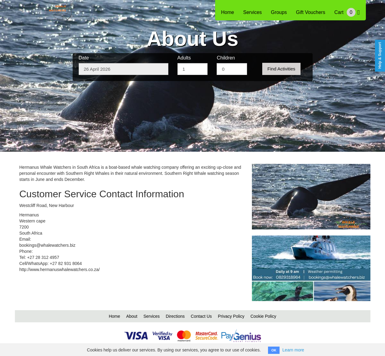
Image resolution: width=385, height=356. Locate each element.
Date (84, 57)
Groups (279, 12)
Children (226, 57)
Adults (184, 57)
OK (274, 350)
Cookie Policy (263, 316)
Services (252, 12)
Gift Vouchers (310, 12)
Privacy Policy (231, 316)
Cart (346, 12)
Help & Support (380, 55)
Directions (175, 316)
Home (227, 12)
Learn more (293, 350)
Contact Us (201, 316)
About (131, 316)
